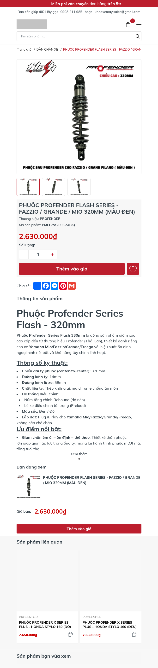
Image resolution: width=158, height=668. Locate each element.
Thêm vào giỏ (71, 269)
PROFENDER (28, 617)
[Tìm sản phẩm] (79, 36)
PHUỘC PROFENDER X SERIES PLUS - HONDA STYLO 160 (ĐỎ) (45, 624)
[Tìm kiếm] (137, 35)
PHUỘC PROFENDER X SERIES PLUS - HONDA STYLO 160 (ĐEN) (110, 624)
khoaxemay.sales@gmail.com (117, 12)
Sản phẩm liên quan (39, 542)
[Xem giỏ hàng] (129, 24)
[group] (79, 116)
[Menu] (138, 24)
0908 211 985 (71, 12)
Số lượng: (27, 245)
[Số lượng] (38, 254)
